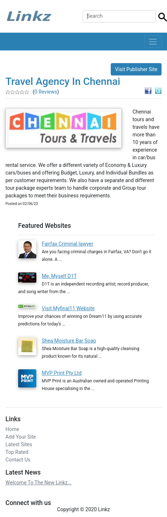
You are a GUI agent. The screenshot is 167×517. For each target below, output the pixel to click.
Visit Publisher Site (136, 69)
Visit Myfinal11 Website (68, 308)
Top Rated (16, 452)
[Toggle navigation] (153, 41)
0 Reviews (45, 92)
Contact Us (17, 460)
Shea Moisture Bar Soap (69, 341)
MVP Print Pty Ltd (62, 373)
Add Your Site (20, 437)
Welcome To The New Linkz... (38, 482)
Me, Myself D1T (59, 276)
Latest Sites (18, 444)
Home (12, 429)
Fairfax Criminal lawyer (67, 244)
